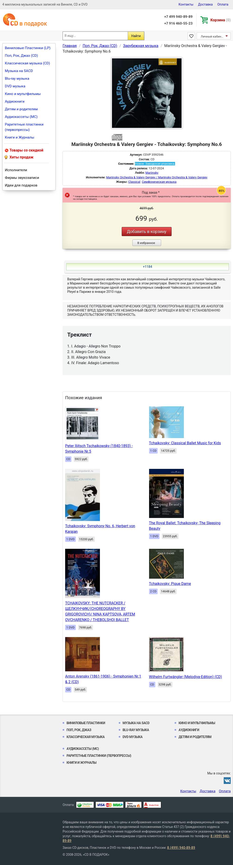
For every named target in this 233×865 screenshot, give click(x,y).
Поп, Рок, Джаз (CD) (21, 56)
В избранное (146, 243)
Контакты (186, 4)
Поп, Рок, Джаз (79, 730)
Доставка (205, 4)
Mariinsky (151, 172)
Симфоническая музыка (159, 181)
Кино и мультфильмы (23, 94)
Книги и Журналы (19, 137)
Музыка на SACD (19, 71)
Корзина (221, 20)
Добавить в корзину (146, 231)
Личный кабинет (212, 36)
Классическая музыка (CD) (27, 63)
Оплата (222, 4)
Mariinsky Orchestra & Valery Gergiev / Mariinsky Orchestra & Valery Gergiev (156, 177)
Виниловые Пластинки (86, 723)
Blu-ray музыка (17, 78)
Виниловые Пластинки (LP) (28, 48)
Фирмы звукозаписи (22, 178)
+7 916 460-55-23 (178, 23)
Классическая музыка (86, 737)
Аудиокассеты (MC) (21, 117)
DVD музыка (15, 86)
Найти (136, 36)
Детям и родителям (21, 109)
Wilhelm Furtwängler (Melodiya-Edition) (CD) (185, 677)
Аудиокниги (15, 101)
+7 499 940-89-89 (178, 17)
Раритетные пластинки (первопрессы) (24, 127)
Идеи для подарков (21, 185)
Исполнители (16, 170)
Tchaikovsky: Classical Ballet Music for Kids (185, 443)
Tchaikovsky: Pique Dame (170, 583)
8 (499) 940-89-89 (181, 847)
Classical (134, 181)
